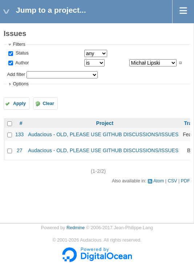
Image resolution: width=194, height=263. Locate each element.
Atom (158, 180)
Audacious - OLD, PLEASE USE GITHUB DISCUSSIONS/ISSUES (103, 134)
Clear (48, 103)
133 (19, 134)
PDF (185, 180)
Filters (19, 44)
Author (21, 62)
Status (21, 53)
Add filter (16, 74)
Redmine (75, 227)
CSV (172, 180)
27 (20, 150)
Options (20, 83)
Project (104, 123)
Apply (19, 103)
